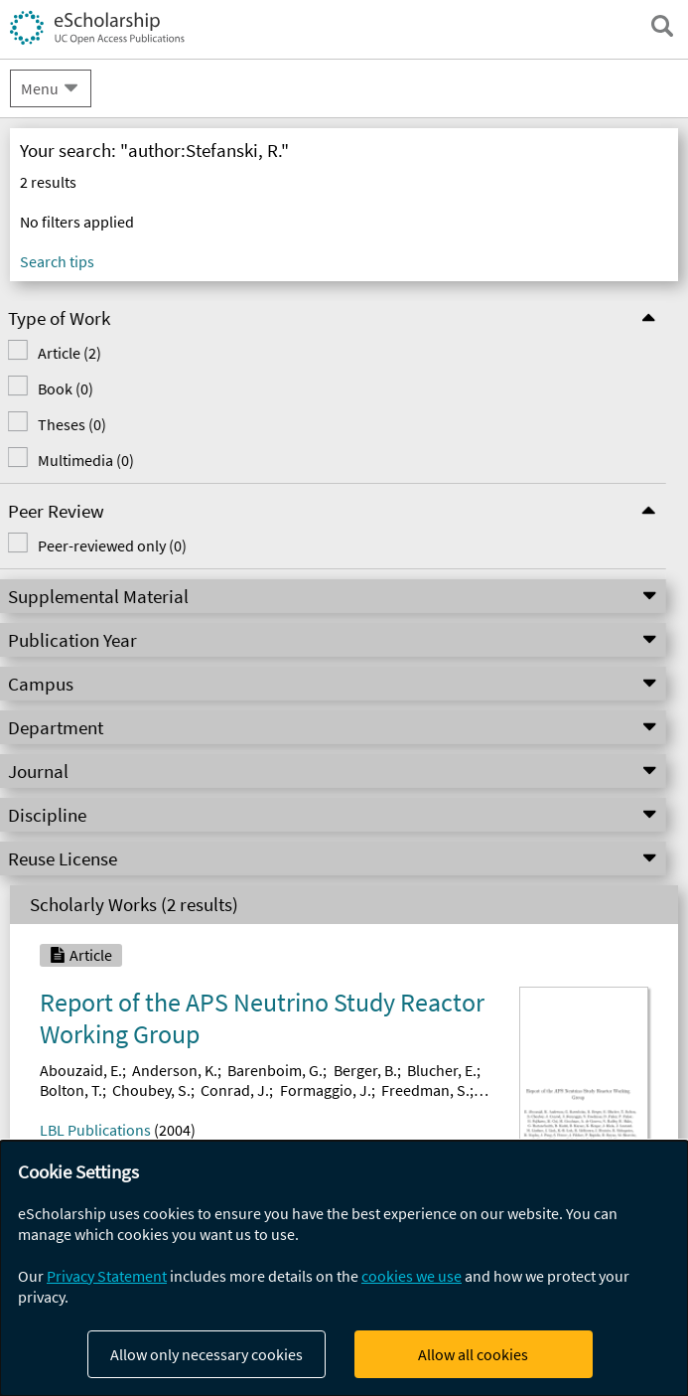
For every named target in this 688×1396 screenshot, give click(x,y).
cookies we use (411, 1276)
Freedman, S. (425, 1090)
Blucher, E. (442, 1070)
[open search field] (662, 26)
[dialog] (344, 1268)
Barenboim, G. (275, 1070)
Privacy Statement (107, 1276)
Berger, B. (365, 1070)
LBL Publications (95, 1130)
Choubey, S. (151, 1090)
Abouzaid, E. (81, 1070)
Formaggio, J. (325, 1090)
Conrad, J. (235, 1090)
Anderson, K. (174, 1070)
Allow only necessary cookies (206, 1354)
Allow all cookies (473, 1354)
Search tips (57, 261)
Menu (40, 88)
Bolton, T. (71, 1090)
